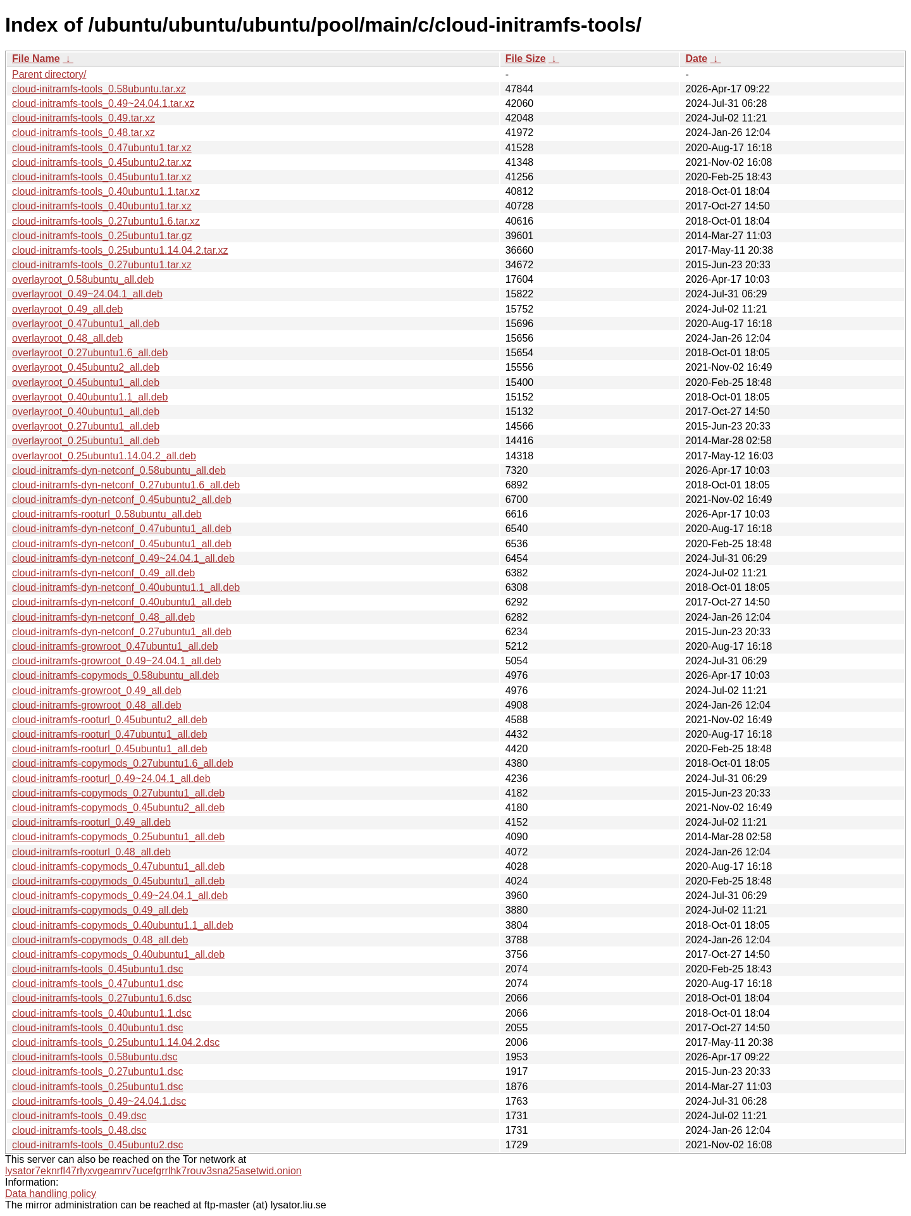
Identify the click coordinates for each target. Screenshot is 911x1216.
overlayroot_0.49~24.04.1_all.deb (87, 293)
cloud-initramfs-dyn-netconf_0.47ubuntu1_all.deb (122, 528)
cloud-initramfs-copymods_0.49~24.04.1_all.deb (120, 895)
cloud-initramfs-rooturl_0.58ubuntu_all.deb (107, 514)
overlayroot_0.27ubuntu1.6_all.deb (90, 352)
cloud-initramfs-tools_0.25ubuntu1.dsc (97, 1086)
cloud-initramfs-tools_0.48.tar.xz (83, 132)
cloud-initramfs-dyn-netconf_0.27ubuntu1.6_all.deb (126, 485)
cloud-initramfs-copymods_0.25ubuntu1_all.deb (118, 836)
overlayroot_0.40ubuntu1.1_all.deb (90, 397)
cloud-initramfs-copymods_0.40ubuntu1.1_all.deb (122, 925)
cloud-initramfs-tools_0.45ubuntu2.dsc (97, 1144)
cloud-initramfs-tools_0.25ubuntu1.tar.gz (102, 235)
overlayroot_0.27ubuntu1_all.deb (85, 426)
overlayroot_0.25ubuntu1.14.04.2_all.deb (104, 455)
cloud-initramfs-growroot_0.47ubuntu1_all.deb (115, 646)
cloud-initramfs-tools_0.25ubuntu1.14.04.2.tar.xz (120, 250)
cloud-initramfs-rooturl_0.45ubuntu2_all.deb (110, 719)
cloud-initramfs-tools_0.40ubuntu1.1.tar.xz (106, 191)
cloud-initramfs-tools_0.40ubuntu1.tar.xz (102, 206)
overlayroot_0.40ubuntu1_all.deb (85, 411)
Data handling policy (50, 1193)
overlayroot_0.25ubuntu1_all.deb (85, 440)
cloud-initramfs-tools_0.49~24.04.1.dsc (99, 1101)
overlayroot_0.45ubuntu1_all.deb (85, 382)
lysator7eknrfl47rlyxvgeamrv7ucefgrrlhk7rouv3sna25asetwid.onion (153, 1170)
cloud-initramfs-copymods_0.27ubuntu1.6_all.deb (122, 763)
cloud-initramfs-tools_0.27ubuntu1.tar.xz (102, 264)
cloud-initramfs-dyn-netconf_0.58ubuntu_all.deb (119, 470)
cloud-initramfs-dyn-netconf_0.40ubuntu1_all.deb (122, 602)
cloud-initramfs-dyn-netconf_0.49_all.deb (103, 573)
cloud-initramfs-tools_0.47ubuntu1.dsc (97, 983)
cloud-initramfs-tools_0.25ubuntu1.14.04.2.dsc (116, 1042)
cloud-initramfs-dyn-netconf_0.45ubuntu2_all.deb (122, 499)
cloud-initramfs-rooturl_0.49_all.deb (91, 822)
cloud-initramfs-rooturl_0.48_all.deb (91, 852)
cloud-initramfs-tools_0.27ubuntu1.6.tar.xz (106, 221)
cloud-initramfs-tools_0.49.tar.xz (83, 118)
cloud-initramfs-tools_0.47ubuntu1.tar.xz (102, 147)
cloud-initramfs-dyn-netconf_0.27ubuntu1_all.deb (122, 631)
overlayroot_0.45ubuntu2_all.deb (85, 367)
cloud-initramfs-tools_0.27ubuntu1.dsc (97, 1071)
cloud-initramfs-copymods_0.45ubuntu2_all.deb (118, 807)
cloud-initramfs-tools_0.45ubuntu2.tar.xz (102, 162)
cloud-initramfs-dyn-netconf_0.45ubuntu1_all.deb (122, 543)
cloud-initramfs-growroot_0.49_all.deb (97, 690)
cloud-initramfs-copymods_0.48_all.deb (100, 939)
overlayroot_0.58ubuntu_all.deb (83, 279)
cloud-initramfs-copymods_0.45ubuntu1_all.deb (118, 881)
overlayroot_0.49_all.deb (67, 309)
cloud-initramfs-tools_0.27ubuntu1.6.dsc (102, 998)
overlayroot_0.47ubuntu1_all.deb (85, 323)
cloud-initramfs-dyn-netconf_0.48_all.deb (103, 617)
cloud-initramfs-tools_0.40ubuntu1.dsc (97, 1027)
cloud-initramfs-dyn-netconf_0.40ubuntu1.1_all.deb (126, 587)
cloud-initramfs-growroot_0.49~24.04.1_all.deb (116, 660)
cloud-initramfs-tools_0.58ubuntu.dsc (94, 1057)
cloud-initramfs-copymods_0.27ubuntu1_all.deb (118, 793)
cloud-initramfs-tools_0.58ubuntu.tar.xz (99, 89)
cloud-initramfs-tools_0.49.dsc (79, 1115)
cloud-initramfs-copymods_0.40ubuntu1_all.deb (118, 954)
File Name (36, 58)
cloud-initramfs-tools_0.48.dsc (79, 1130)
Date (696, 58)
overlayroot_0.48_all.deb (67, 338)
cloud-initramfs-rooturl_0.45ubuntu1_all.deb (110, 748)
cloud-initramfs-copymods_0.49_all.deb (100, 910)
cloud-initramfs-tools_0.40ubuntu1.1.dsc (102, 1013)
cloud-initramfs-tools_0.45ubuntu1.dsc (97, 969)
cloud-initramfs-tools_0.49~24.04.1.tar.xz (103, 103)
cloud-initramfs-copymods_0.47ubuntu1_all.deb (118, 866)
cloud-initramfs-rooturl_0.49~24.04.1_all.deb (111, 778)
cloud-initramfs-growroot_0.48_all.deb (97, 705)
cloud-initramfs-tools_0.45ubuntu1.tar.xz (102, 176)
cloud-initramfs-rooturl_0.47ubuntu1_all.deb (110, 734)
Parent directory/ (49, 74)
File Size (525, 58)
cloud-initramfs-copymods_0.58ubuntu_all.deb (115, 675)
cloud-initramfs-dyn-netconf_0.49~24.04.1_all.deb (123, 558)
